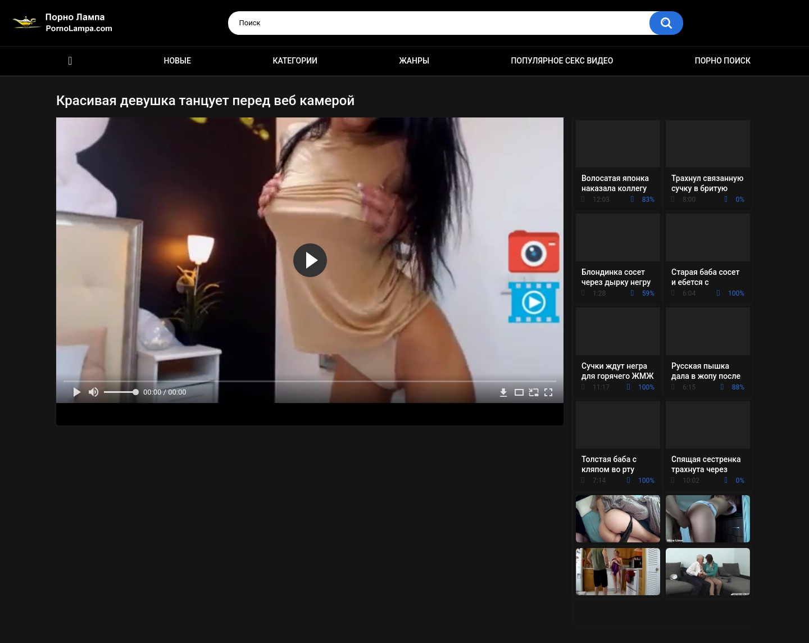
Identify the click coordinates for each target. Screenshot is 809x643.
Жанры (414, 60)
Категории (294, 60)
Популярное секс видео (562, 60)
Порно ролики (70, 61)
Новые (176, 60)
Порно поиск (723, 60)
